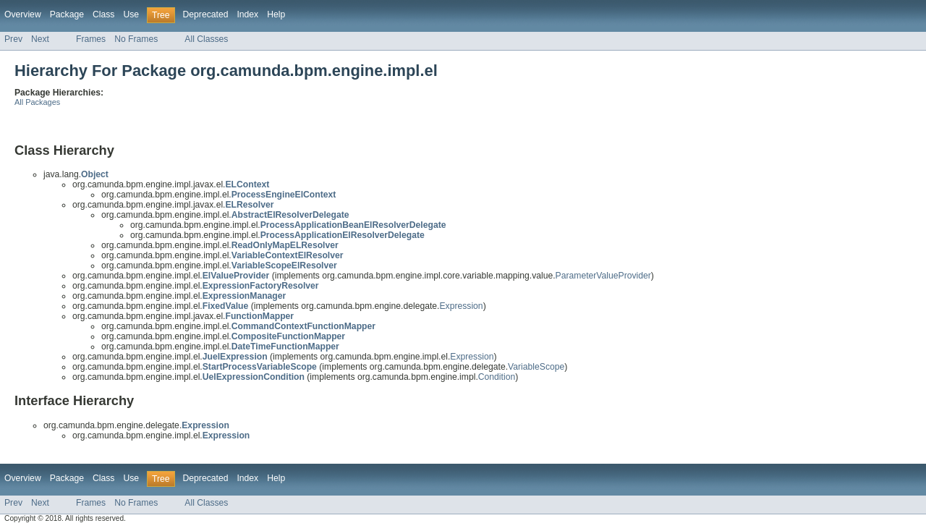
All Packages (37, 102)
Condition (496, 377)
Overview (22, 14)
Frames (91, 39)
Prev (13, 39)
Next (40, 39)
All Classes (206, 39)
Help (276, 14)
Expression (461, 306)
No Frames (136, 39)
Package (67, 14)
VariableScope (536, 367)
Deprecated (206, 14)
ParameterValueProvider (603, 276)
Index (247, 14)
